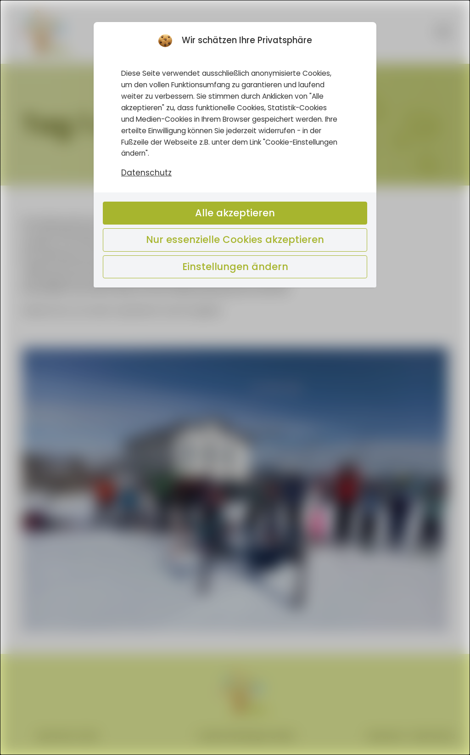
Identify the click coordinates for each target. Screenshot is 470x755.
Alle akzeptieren (235, 213)
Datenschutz (146, 173)
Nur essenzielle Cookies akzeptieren (235, 239)
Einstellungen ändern (235, 266)
